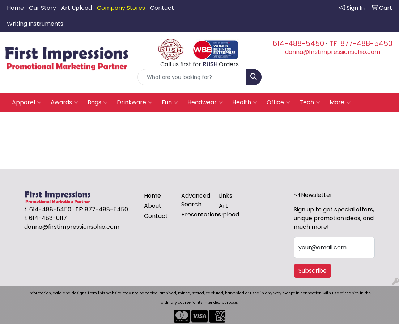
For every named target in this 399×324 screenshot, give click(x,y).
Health (244, 102)
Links (225, 196)
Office (278, 102)
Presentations (195, 214)
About (152, 206)
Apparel (26, 102)
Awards (64, 102)
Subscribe (312, 270)
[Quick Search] (192, 77)
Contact (162, 8)
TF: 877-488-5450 (360, 43)
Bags (97, 102)
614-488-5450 (298, 43)
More (340, 102)
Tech (310, 102)
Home (15, 8)
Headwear (205, 102)
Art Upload (76, 8)
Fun (170, 102)
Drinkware (134, 102)
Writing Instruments (35, 24)
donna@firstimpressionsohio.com (332, 52)
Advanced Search (195, 200)
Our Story (42, 8)
